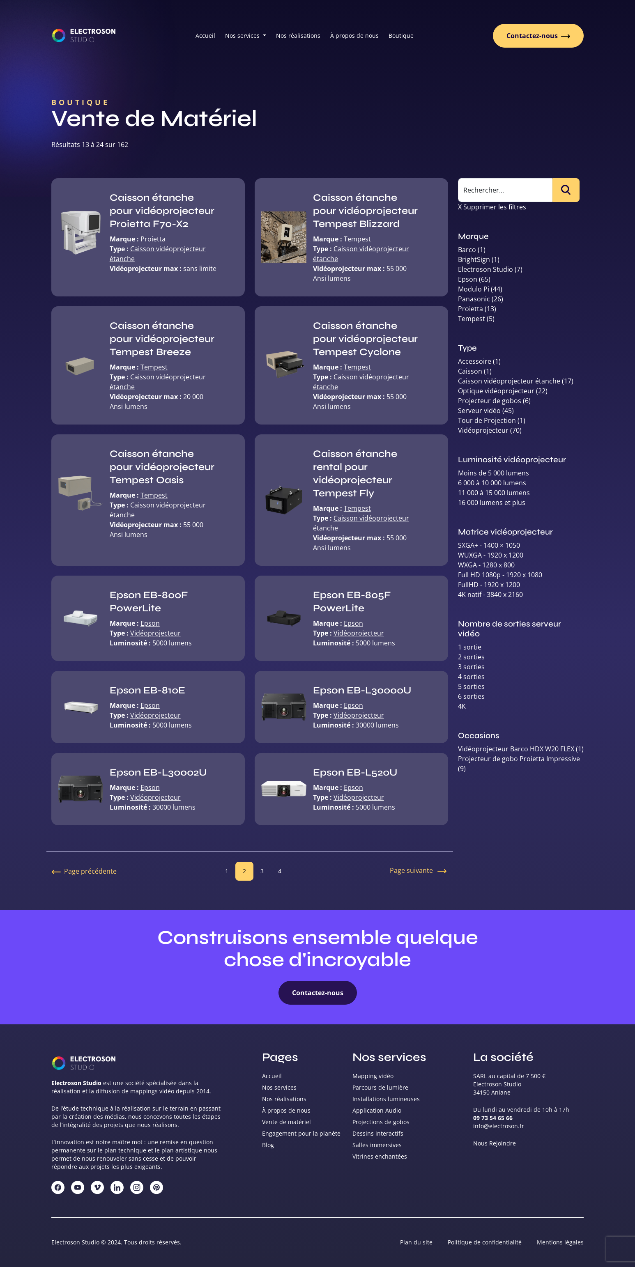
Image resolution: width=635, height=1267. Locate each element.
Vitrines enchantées (379, 1156)
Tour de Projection (487, 420)
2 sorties (471, 656)
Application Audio (376, 1110)
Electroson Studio (485, 269)
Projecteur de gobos (489, 400)
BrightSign (474, 259)
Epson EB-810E (147, 690)
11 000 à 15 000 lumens (494, 492)
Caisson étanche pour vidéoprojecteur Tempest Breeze (162, 339)
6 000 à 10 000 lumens (492, 482)
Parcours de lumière (380, 1087)
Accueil (205, 35)
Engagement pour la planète (301, 1133)
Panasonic (474, 298)
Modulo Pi (473, 289)
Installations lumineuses (386, 1099)
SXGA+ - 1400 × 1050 (489, 545)
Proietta (153, 238)
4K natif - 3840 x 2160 (490, 594)
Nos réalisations (298, 35)
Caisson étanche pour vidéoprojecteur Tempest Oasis (162, 467)
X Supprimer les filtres (492, 206)
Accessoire (474, 361)
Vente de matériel (286, 1122)
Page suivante (419, 871)
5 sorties (471, 686)
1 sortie (469, 647)
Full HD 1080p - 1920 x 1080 (500, 574)
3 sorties (471, 666)
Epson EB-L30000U (362, 690)
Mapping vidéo (372, 1076)
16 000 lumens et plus (491, 502)
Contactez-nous (538, 35)
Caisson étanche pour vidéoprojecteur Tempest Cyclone (365, 339)
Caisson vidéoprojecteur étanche (509, 381)
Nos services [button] (243, 35)
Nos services (279, 1087)
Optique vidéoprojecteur (496, 390)
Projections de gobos (381, 1122)
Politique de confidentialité (485, 1242)
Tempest (357, 238)
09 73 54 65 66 (493, 1118)
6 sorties (471, 696)
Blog (268, 1145)
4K (462, 706)
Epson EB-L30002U (158, 772)
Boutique (401, 35)
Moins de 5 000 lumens (493, 472)
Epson (150, 623)
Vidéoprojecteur (155, 633)
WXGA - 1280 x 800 (486, 564)
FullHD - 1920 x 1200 (489, 584)
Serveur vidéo (479, 410)
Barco (467, 249)
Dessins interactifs (377, 1133)
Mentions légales (560, 1242)
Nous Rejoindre (494, 1143)
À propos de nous (354, 35)
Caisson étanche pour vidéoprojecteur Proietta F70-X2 (162, 211)
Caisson (470, 371)
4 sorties (471, 676)
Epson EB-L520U (355, 772)
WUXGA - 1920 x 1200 (490, 555)
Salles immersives (377, 1145)
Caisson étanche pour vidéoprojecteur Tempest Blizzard (365, 211)
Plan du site (416, 1242)
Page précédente (84, 871)
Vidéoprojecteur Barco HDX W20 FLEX (516, 748)
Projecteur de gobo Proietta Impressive (519, 758)
